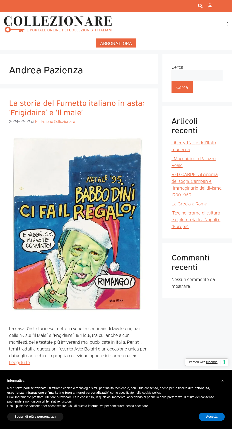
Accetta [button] (212, 416)
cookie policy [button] (151, 392)
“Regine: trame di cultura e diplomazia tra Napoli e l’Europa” (196, 219)
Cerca (177, 67)
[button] (227, 24)
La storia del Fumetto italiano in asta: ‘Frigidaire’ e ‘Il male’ (76, 107)
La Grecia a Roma (189, 203)
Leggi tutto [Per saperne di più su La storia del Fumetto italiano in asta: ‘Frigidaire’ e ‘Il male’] (19, 362)
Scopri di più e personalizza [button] (35, 416)
